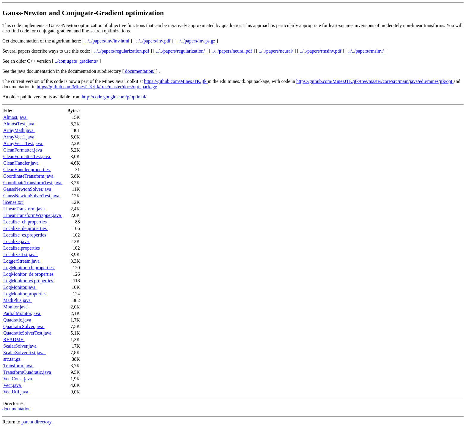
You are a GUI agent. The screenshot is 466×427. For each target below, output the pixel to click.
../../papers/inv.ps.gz (196, 40)
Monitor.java (16, 306)
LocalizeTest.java (20, 254)
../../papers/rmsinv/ (366, 50)
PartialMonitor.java (22, 313)
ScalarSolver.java (20, 346)
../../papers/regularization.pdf (121, 50)
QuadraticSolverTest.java (28, 332)
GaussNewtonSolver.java (27, 189)
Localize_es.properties (25, 234)
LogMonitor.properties (25, 293)
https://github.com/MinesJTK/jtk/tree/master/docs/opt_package (97, 86)
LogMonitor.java (20, 287)
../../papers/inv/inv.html (107, 40)
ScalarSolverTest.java (24, 352)
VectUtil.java (16, 391)
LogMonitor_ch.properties (29, 267)
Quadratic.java (17, 319)
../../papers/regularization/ (180, 50)
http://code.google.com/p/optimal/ (114, 96)
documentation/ (140, 71)
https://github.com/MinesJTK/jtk (176, 81)
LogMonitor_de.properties (29, 274)
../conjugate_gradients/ (76, 61)
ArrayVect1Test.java (23, 143)
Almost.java (15, 117)
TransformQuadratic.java (27, 372)
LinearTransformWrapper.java (32, 215)
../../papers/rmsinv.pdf (321, 50)
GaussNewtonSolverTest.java (32, 195)
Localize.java (16, 241)
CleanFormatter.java (23, 149)
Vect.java (12, 385)
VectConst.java (18, 378)
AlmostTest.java (19, 123)
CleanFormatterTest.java (27, 156)
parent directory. (37, 421)
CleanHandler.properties (27, 169)
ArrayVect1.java (19, 136)
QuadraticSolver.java (24, 326)
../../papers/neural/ (276, 50)
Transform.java (18, 365)
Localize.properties (22, 247)
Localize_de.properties (25, 228)
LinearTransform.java (24, 208)
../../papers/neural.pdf (231, 50)
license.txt (13, 202)
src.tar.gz (12, 359)
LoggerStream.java (22, 261)
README (14, 339)
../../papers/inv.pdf (153, 40)
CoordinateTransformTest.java (32, 182)
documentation (16, 408)
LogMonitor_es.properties (28, 280)
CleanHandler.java (21, 163)
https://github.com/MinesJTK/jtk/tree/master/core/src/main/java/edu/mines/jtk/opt (375, 81)
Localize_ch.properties (25, 221)
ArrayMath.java (19, 130)
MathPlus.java (17, 300)
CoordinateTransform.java (29, 176)
